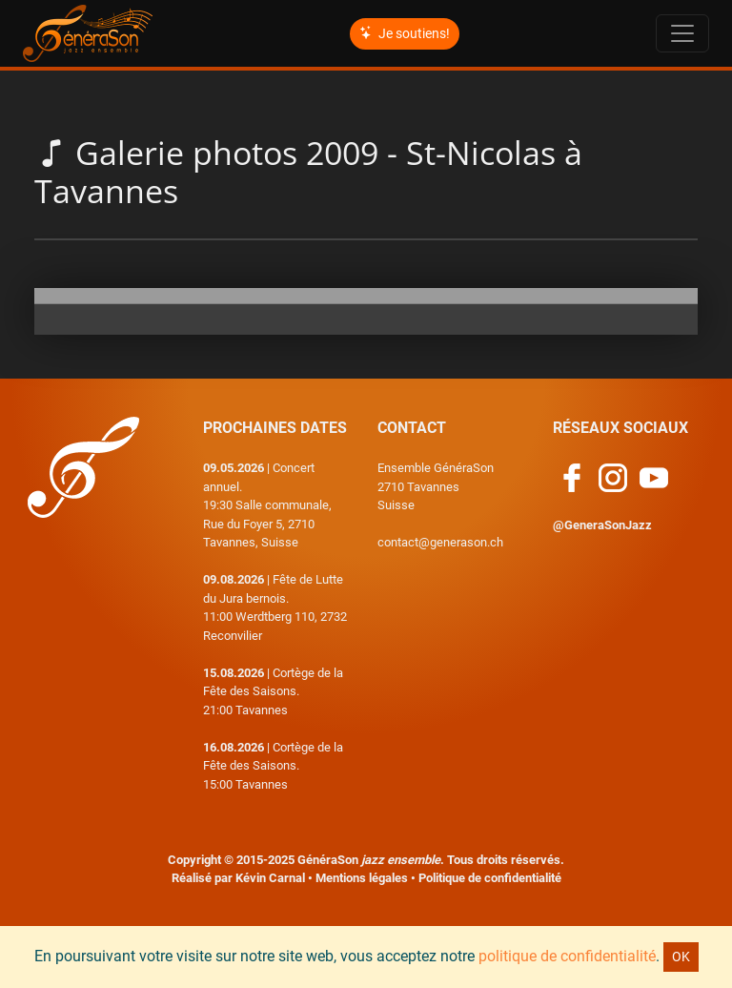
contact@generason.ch (440, 542)
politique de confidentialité (567, 956)
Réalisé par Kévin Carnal (238, 878)
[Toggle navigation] (682, 33)
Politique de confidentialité (489, 878)
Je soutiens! (404, 33)
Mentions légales (361, 878)
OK (681, 956)
